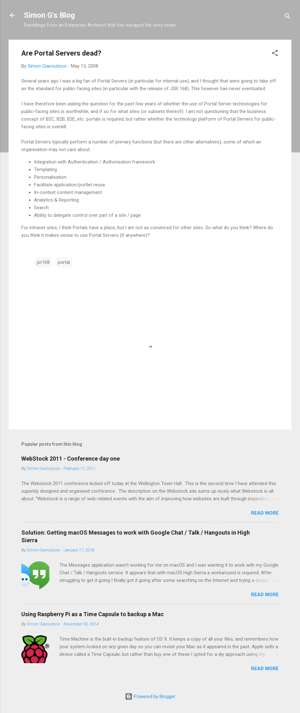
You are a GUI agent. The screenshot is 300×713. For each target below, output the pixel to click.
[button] (275, 54)
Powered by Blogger (150, 696)
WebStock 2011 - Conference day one (70, 458)
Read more (265, 513)
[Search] (287, 17)
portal (64, 262)
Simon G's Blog (49, 15)
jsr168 (43, 262)
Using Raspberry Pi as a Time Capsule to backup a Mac (92, 614)
